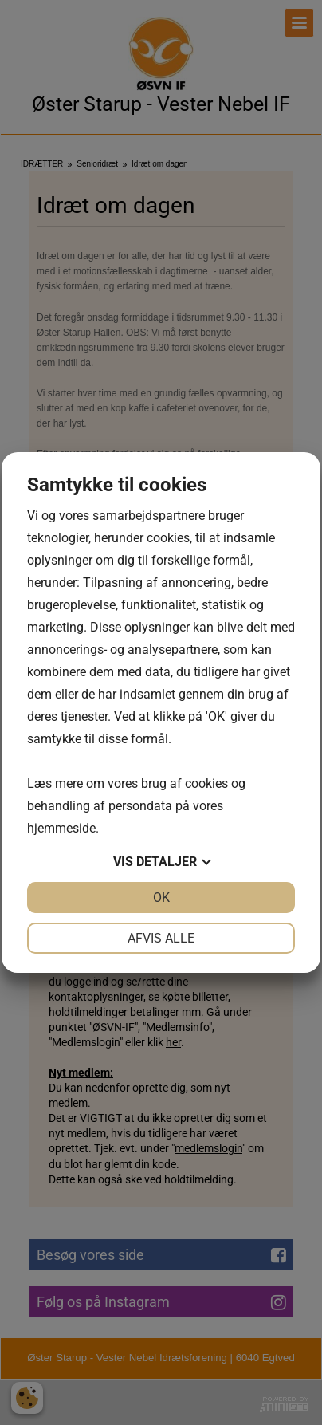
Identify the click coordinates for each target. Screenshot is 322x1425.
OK (161, 897)
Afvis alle (161, 938)
